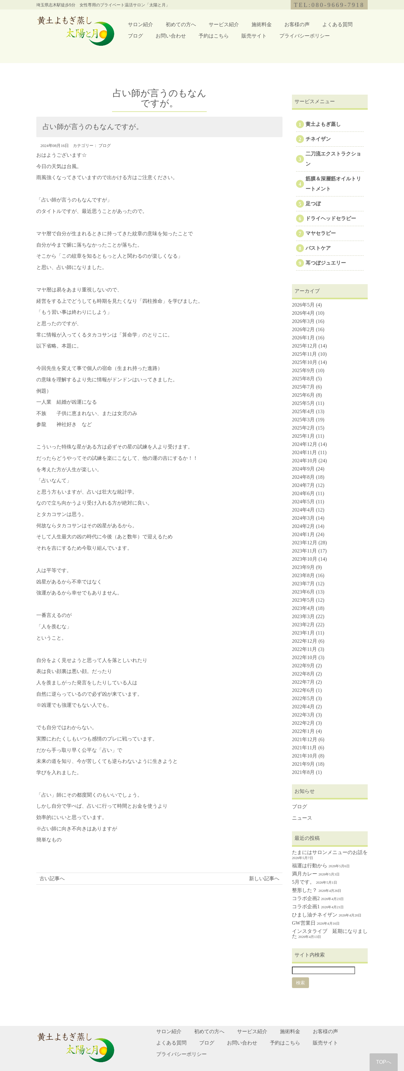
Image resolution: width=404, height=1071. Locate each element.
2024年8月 (303, 477)
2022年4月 (303, 706)
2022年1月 (303, 731)
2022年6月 (303, 690)
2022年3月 (303, 714)
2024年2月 (303, 526)
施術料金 (262, 24)
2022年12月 (304, 641)
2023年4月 (303, 608)
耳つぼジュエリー (326, 263)
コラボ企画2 (306, 898)
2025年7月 (303, 386)
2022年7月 (303, 682)
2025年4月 (303, 411)
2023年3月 (303, 616)
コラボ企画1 (306, 906)
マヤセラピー (321, 233)
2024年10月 (304, 460)
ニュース (302, 818)
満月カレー (304, 873)
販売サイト (254, 35)
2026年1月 (303, 337)
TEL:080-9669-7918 (329, 5)
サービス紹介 (224, 24)
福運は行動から (309, 865)
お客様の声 (297, 24)
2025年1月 (303, 436)
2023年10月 (304, 559)
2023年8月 (303, 575)
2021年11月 (304, 747)
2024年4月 (303, 509)
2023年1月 (303, 632)
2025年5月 (303, 403)
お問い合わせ (171, 35)
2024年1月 (303, 534)
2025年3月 (303, 419)
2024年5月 (303, 501)
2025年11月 (304, 354)
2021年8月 (303, 772)
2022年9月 (303, 665)
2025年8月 (303, 378)
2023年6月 (303, 591)
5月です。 (303, 882)
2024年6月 (303, 493)
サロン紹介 (140, 24)
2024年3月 (303, 518)
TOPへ (383, 1062)
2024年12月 (304, 444)
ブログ (135, 35)
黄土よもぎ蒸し (323, 124)
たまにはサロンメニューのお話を (330, 852)
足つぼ (313, 203)
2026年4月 (303, 313)
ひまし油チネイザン (314, 914)
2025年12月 (304, 345)
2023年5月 (303, 600)
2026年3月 (303, 321)
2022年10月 (304, 657)
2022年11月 (304, 649)
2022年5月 (303, 698)
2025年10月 (304, 362)
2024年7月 (303, 485)
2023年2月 (303, 624)
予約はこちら (214, 35)
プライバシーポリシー (304, 35)
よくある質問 (337, 24)
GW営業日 (304, 923)
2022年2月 (303, 723)
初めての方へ (181, 24)
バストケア (318, 248)
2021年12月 (304, 739)
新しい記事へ (264, 878)
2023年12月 (304, 542)
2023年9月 (303, 567)
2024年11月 (304, 452)
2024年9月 (303, 468)
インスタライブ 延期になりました (330, 933)
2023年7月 (303, 583)
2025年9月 (303, 370)
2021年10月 (304, 755)
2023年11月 (304, 550)
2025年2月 (303, 427)
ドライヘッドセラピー (331, 218)
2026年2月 (303, 329)
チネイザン (318, 139)
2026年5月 (303, 304)
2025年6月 (303, 395)
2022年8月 (303, 673)
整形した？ (304, 890)
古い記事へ (52, 878)
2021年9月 (303, 764)
